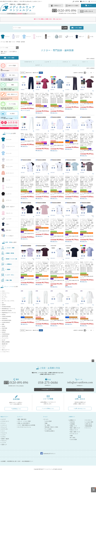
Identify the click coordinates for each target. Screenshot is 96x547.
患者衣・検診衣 (5, 438)
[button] (93, 73)
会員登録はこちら (16, 408)
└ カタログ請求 (48, 421)
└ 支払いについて (73, 429)
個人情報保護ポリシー (28, 461)
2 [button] (86, 72)
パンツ (3, 431)
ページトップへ (93, 361)
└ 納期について (73, 426)
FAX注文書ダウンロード (48, 389)
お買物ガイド (72, 420)
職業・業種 (8, 41)
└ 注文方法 (72, 422)
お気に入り (84, 1)
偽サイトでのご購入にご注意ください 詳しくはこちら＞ (48, 19)
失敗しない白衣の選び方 (24, 423)
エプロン (3, 436)
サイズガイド (88, 420)
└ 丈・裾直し (47, 425)
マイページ (93, 1)
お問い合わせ (88, 424)
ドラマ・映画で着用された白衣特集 (26, 425)
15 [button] (91, 72)
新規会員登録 (88, 426)
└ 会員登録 (72, 424)
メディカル (2, 41)
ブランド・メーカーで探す (24, 421)
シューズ (3, 442)
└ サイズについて (73, 433)
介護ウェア (4, 444)
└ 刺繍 (45, 423)
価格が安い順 (28, 72)
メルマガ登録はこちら (48, 408)
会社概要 (3, 461)
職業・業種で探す (22, 419)
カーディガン (4, 429)
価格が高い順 (35, 72)
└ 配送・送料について (74, 427)
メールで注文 (80, 389)
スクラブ (3, 419)
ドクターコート (5, 421)
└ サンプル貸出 (48, 429)
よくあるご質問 (89, 422)
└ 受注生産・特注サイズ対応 (51, 427)
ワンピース (4, 433)
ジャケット (4, 425)
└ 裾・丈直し (72, 437)
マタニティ (4, 440)
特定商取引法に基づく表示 (14, 461)
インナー (3, 434)
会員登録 (77, 1)
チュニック (4, 427)
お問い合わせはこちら (80, 408)
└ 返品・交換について (74, 431)
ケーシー (3, 423)
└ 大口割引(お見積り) (49, 431)
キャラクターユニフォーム (24, 427)
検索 (65, 28)
